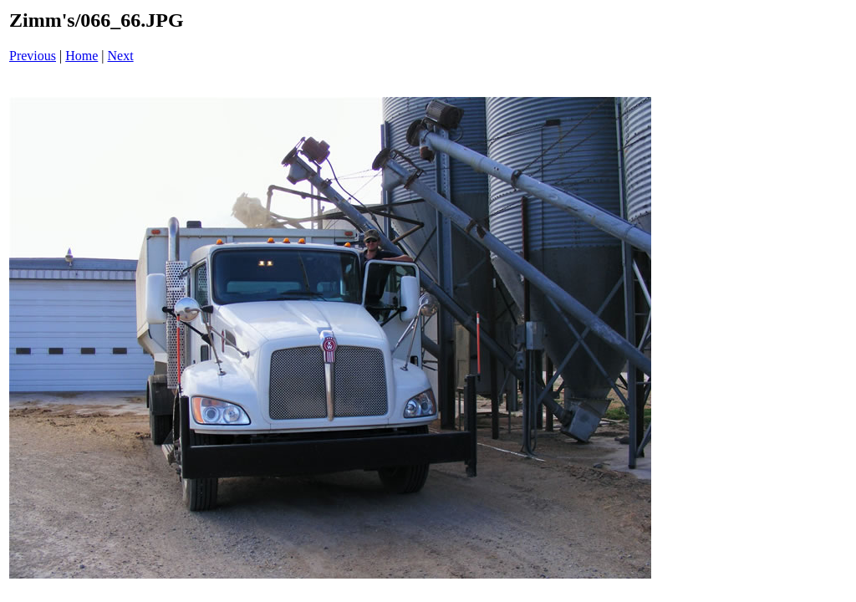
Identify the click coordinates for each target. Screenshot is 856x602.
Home (81, 55)
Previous (32, 55)
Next (121, 55)
